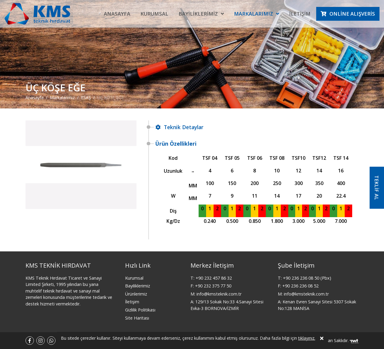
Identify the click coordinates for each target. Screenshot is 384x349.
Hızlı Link (138, 265)
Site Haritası (137, 318)
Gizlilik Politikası (140, 310)
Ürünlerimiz (136, 294)
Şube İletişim (296, 265)
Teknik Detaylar (179, 127)
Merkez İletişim (212, 265)
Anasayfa (117, 13)
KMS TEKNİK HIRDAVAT (58, 265)
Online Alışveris (352, 13)
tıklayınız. (306, 338)
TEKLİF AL (376, 187)
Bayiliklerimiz (198, 13)
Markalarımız (253, 13)
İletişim (299, 13)
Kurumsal (154, 13)
